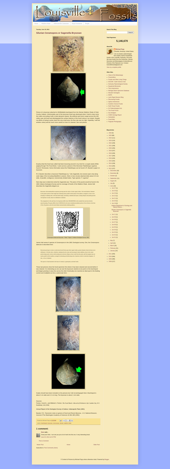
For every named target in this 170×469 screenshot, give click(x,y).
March (112, 245)
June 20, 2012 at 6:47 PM (48, 437)
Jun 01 (114, 237)
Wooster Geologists (114, 93)
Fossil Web (111, 119)
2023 (110, 140)
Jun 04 (114, 229)
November (113, 173)
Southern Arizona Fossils (115, 104)
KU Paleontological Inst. (115, 108)
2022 (110, 143)
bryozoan (50, 423)
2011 (110, 254)
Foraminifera (112, 77)
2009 (110, 259)
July (111, 183)
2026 (110, 133)
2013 (110, 166)
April (111, 243)
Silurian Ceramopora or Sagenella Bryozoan (59, 33)
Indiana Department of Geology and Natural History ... (121, 206)
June (111, 186)
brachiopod (44, 423)
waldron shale (67, 423)
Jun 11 (114, 214)
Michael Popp (120, 49)
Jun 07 (114, 222)
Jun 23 (114, 193)
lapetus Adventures (113, 101)
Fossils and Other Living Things (117, 79)
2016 (110, 158)
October (112, 175)
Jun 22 (114, 195)
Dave (42, 432)
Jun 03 (114, 232)
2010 (110, 256)
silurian (61, 423)
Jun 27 (114, 188)
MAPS (110, 95)
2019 (110, 150)
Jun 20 (114, 201)
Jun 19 (114, 203)
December (113, 170)
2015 (110, 161)
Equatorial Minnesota (114, 86)
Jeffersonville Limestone (61, 23)
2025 (110, 135)
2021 (110, 145)
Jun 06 (114, 224)
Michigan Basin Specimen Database (118, 90)
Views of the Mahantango (115, 75)
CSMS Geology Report (115, 115)
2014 (110, 163)
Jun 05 (114, 227)
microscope (56, 423)
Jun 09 (114, 217)
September (113, 178)
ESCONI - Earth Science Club (117, 81)
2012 (110, 168)
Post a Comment (44, 441)
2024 (110, 138)
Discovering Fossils (113, 99)
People (87, 23)
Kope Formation (77, 23)
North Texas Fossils (114, 106)
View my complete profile (114, 67)
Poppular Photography (114, 121)
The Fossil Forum (113, 110)
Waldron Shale (45, 23)
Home (36, 23)
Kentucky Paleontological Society (118, 84)
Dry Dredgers (112, 113)
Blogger (107, 459)
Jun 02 (114, 235)
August (112, 181)
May (111, 240)
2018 (110, 153)
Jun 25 (114, 190)
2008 (110, 261)
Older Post (96, 444)
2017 (110, 155)
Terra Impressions (113, 88)
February (113, 248)
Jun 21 (114, 198)
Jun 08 (114, 219)
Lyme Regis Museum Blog (115, 97)
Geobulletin (111, 117)
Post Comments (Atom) (51, 448)
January (112, 250)
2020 (110, 148)
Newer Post (40, 444)
